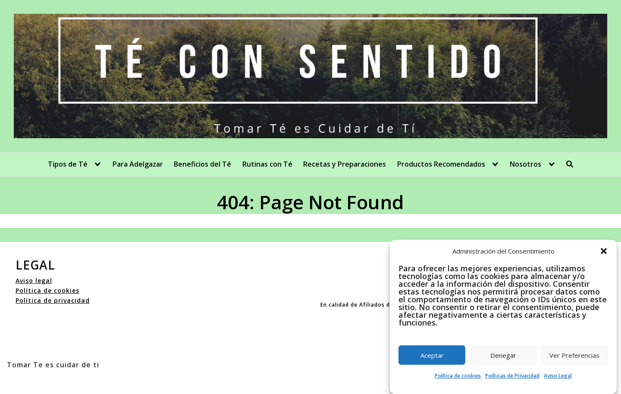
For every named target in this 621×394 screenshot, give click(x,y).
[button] (603, 251)
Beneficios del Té (202, 164)
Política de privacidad (53, 300)
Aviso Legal (558, 375)
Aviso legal (34, 280)
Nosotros (525, 164)
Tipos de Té (68, 164)
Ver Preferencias (574, 355)
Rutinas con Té (267, 164)
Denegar (503, 355)
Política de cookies (458, 375)
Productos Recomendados (441, 164)
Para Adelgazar (138, 164)
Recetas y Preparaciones (344, 164)
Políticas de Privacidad (512, 375)
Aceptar (432, 355)
